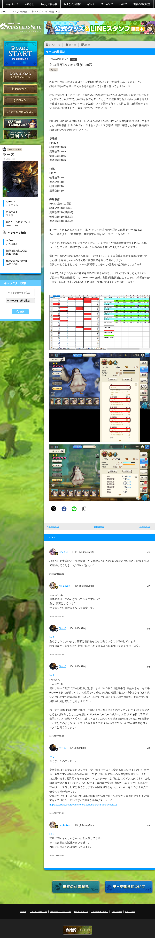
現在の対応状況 (141, 4)
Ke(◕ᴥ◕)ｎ (65, 585)
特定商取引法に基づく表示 (60, 911)
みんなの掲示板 (49, 4)
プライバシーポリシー (38, 911)
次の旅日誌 (145, 526)
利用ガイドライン (81, 911)
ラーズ (62, 628)
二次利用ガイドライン (99, 911)
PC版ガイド (20, 89)
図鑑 (87, 45)
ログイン (20, 100)
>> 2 (51, 675)
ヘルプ (123, 4)
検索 (22, 311)
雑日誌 (53, 69)
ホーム (4, 11)
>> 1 (51, 637)
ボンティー (65, 552)
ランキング (107, 4)
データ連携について (20, 111)
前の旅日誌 (54, 526)
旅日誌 (72, 45)
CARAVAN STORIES (77, 930)
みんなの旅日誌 (72, 4)
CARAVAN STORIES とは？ (20, 123)
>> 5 (51, 834)
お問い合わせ (117, 911)
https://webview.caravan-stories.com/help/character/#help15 (83, 804)
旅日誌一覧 (99, 526)
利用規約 (23, 911)
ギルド (90, 4)
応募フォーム (130, 911)
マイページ (12, 4)
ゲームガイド (20, 134)
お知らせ (29, 4)
